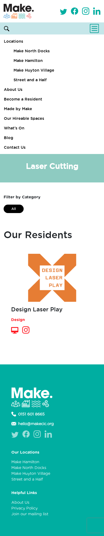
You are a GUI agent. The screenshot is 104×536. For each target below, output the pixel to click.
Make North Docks (32, 51)
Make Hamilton (28, 60)
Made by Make (18, 109)
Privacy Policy (24, 508)
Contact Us (15, 147)
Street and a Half (30, 80)
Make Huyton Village (34, 70)
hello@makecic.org (32, 423)
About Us (13, 89)
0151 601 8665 (28, 414)
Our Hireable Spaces (24, 118)
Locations (13, 41)
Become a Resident (23, 99)
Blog (8, 137)
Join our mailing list (29, 514)
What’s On (14, 128)
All (13, 209)
